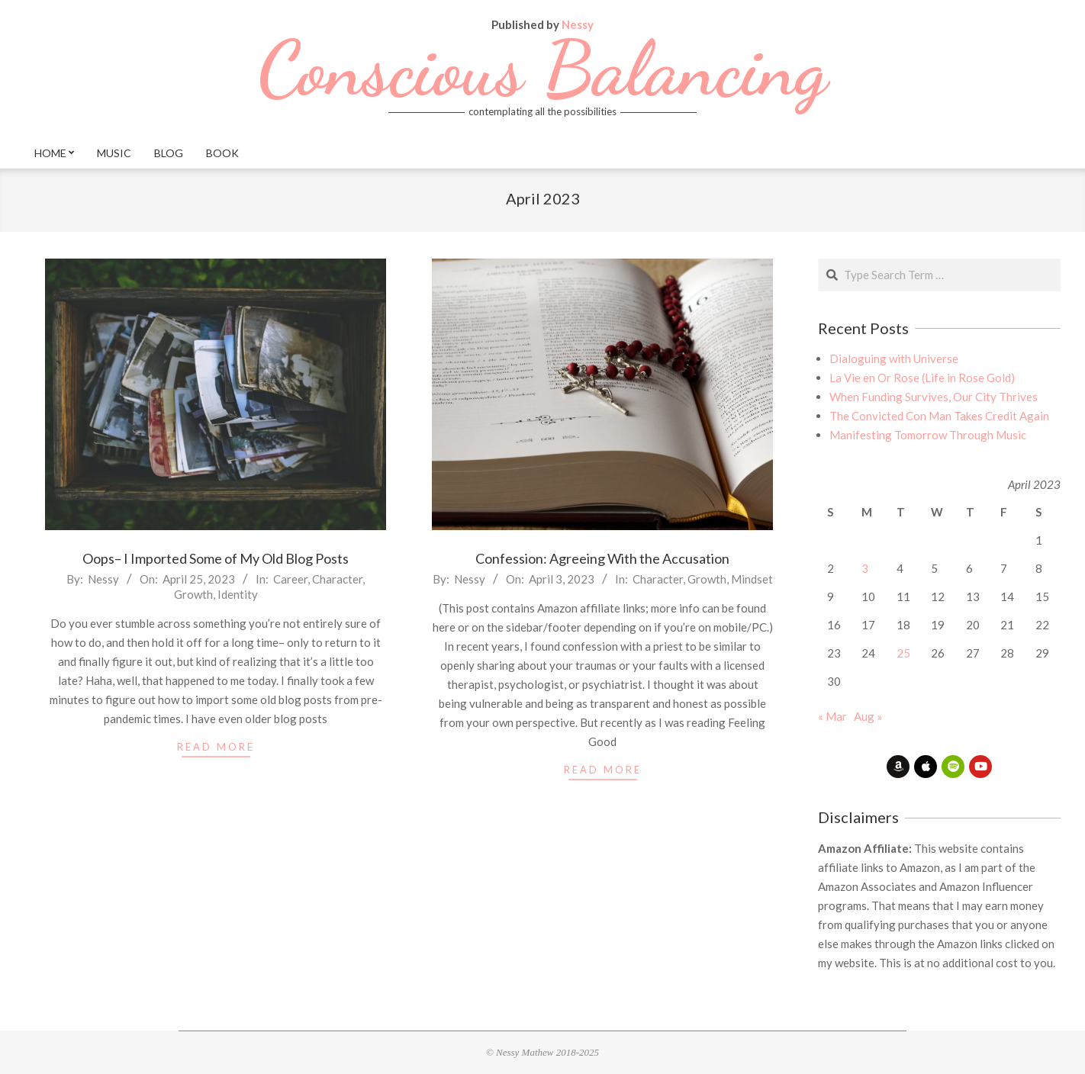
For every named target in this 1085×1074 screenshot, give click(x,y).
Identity (237, 594)
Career (290, 579)
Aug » (868, 716)
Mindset (752, 579)
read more (216, 747)
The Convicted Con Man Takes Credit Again (939, 416)
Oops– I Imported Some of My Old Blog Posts (215, 558)
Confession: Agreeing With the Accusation (602, 558)
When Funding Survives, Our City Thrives (933, 397)
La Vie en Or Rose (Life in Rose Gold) (922, 377)
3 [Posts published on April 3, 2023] (864, 568)
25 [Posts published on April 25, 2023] (903, 653)
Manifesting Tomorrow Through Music (927, 435)
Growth (193, 594)
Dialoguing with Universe (893, 358)
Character (337, 579)
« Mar (832, 716)
